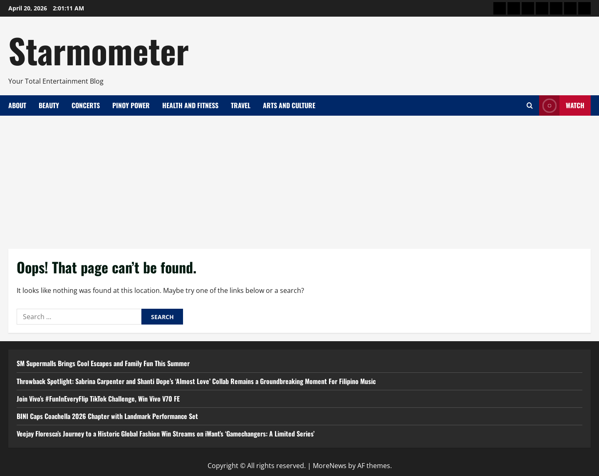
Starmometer (98, 50)
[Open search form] (530, 105)
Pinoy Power (131, 105)
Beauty (49, 105)
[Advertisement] (299, 178)
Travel (240, 105)
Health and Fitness (190, 105)
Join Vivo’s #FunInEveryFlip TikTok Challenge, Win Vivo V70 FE (98, 399)
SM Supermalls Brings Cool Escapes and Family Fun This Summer (103, 363)
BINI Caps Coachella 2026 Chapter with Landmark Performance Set (107, 416)
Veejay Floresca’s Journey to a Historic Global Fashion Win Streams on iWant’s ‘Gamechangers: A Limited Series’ (165, 434)
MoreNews (330, 465)
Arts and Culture (289, 105)
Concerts (86, 105)
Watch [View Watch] (561, 105)
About (17, 105)
